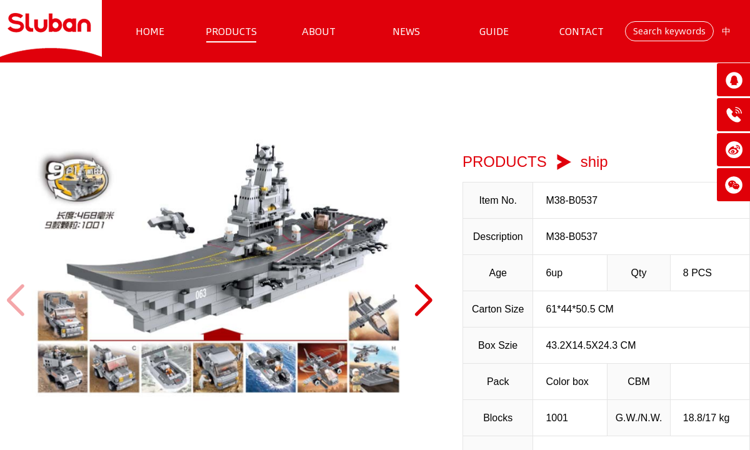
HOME (150, 31)
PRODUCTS (231, 31)
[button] (422, 300)
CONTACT (581, 31)
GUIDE (494, 31)
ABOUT (319, 31)
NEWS (406, 31)
